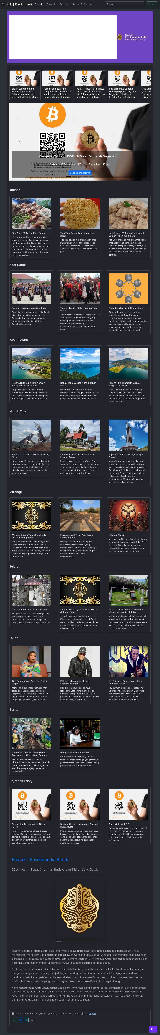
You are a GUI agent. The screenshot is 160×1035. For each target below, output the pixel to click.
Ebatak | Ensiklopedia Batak (22, 4)
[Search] (125, 4)
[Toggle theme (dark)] (153, 1029)
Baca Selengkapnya (80, 172)
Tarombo (52, 4)
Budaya (64, 4)
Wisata (75, 4)
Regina (92, 1013)
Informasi (87, 4)
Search (152, 4)
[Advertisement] (63, 37)
